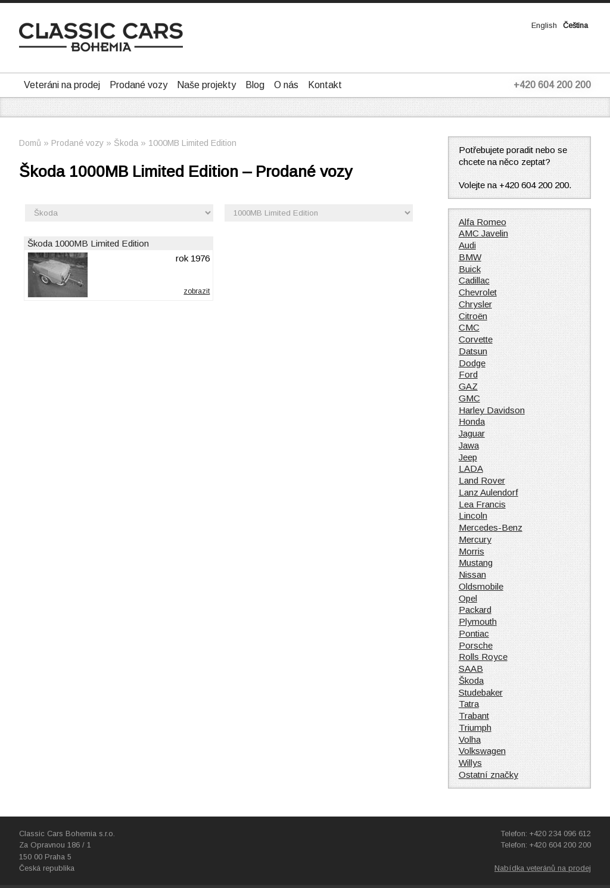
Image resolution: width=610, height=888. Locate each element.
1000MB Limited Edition (192, 143)
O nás (286, 85)
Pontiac (474, 633)
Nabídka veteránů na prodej (542, 868)
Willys (470, 763)
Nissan (472, 574)
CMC (469, 327)
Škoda (126, 143)
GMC (469, 398)
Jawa (469, 445)
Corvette (476, 339)
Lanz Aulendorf (488, 492)
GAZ (468, 386)
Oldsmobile (481, 586)
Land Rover (482, 480)
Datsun (473, 351)
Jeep (468, 457)
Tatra (469, 704)
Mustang (476, 562)
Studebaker (481, 692)
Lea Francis (482, 504)
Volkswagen (482, 751)
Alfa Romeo (482, 222)
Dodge (472, 363)
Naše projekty (206, 85)
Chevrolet (478, 292)
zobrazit (196, 291)
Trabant (474, 716)
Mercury (475, 539)
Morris (471, 551)
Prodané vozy (138, 85)
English (544, 25)
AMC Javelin (483, 233)
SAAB (471, 668)
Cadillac (474, 280)
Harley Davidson (492, 410)
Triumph (475, 727)
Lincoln (473, 515)
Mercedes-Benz (490, 527)
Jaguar (472, 433)
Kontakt (325, 85)
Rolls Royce (483, 657)
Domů (30, 143)
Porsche (476, 645)
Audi (467, 245)
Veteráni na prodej (62, 85)
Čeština (575, 25)
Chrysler (475, 304)
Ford (468, 374)
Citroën (473, 316)
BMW (470, 257)
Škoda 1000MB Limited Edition (88, 243)
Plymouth (478, 621)
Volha (470, 739)
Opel (468, 598)
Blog (254, 85)
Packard (475, 610)
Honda (472, 421)
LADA (471, 468)
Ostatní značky (488, 774)
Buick (470, 269)
